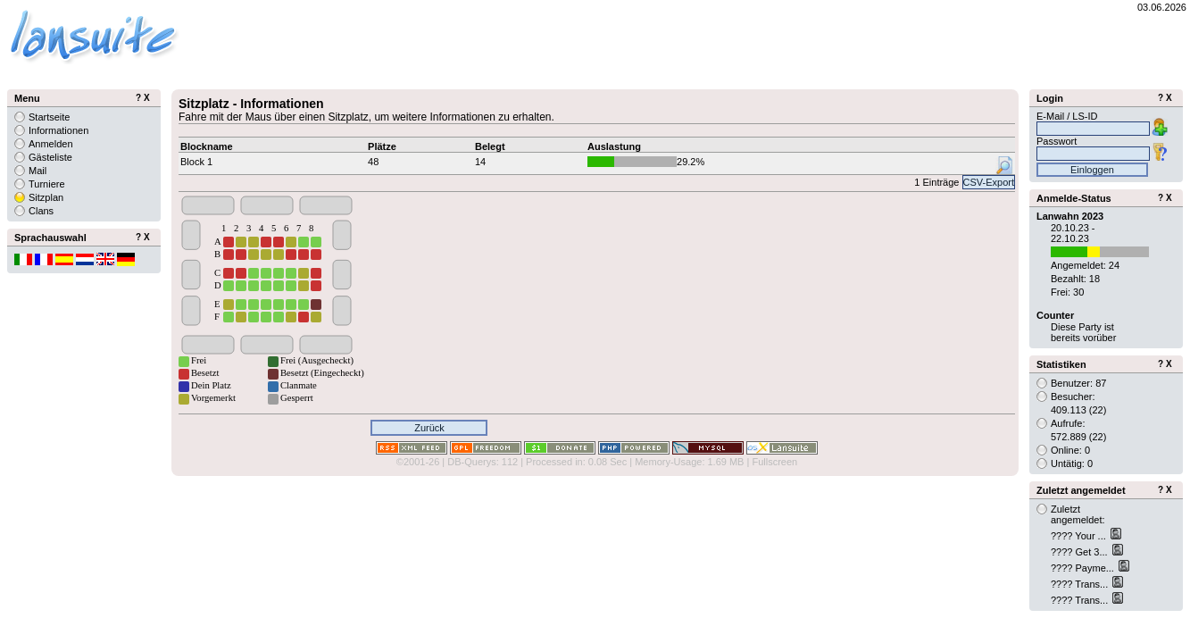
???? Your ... (1080, 535)
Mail (37, 170)
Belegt (490, 146)
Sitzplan (46, 197)
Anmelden (51, 143)
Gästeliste (50, 157)
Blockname (206, 146)
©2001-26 (417, 461)
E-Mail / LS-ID (1066, 116)
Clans (41, 210)
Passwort (1056, 141)
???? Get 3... (1081, 552)
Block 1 (196, 161)
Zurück (429, 427)
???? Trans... (1081, 584)
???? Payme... (1084, 568)
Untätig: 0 (1072, 463)
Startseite (49, 117)
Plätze (382, 146)
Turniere (47, 184)
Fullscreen (774, 461)
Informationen (58, 130)
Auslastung (614, 146)
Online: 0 (1070, 450)
